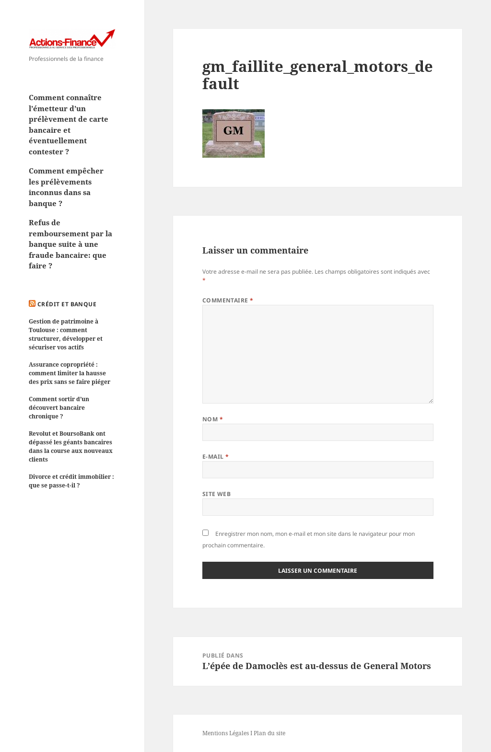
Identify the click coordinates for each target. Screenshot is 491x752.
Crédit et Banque (67, 304)
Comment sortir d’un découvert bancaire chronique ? (59, 407)
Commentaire (228, 300)
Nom (212, 419)
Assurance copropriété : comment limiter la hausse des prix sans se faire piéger (69, 373)
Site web (216, 494)
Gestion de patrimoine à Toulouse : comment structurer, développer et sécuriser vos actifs (66, 334)
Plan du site (269, 733)
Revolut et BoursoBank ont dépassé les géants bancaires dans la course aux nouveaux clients (71, 446)
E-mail (215, 456)
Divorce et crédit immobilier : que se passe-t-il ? (71, 481)
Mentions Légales (225, 733)
